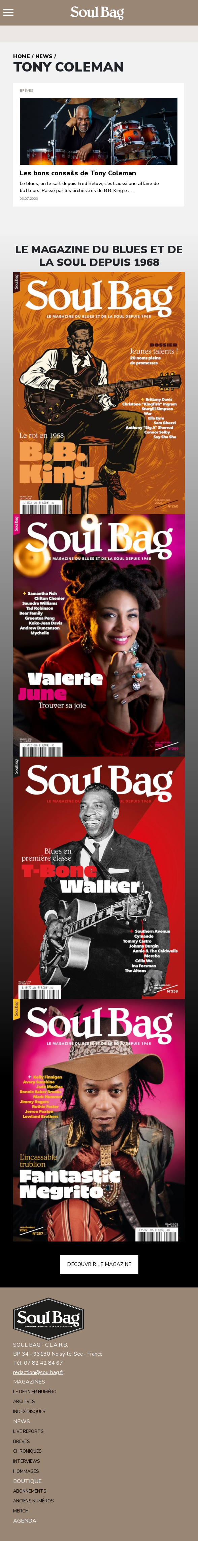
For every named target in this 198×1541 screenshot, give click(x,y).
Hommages (26, 1471)
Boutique (27, 1481)
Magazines (29, 1382)
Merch (21, 1511)
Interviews (26, 1461)
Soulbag (99, 13)
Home (21, 56)
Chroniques (27, 1451)
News (44, 56)
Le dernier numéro (35, 1392)
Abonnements (29, 1491)
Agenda (24, 1521)
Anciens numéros (33, 1501)
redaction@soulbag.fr (38, 1372)
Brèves (21, 1442)
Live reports (28, 1432)
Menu (11, 13)
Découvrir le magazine (99, 1264)
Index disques (29, 1412)
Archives (24, 1402)
